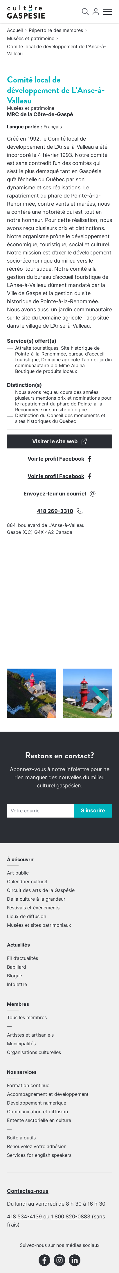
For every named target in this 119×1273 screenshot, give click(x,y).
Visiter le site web (59, 441)
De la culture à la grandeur (36, 794)
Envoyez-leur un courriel (59, 494)
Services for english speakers (39, 1050)
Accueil (15, 30)
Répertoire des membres (56, 30)
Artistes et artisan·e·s (30, 930)
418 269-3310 (59, 511)
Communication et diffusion (37, 1006)
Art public (18, 768)
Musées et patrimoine (30, 38)
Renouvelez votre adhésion (36, 1041)
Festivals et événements (33, 802)
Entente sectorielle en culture (39, 1015)
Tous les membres (27, 912)
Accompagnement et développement (48, 989)
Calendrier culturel (27, 776)
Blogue (14, 870)
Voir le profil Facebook (59, 459)
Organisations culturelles (34, 947)
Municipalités (21, 938)
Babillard (16, 862)
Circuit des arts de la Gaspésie (41, 785)
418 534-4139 (24, 1111)
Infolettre (17, 879)
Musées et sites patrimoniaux (39, 820)
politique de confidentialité (65, 1266)
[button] (100, 594)
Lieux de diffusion (26, 811)
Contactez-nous (27, 1086)
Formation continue (28, 980)
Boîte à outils (21, 1032)
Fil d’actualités (22, 853)
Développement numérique (36, 998)
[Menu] (107, 12)
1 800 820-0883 (70, 1111)
